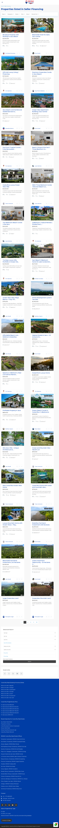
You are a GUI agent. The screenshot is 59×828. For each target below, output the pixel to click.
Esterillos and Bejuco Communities (41, 407)
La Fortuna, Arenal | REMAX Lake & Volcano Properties (13, 756)
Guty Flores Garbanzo (40, 90)
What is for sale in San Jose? (7, 697)
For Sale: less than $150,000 (7, 704)
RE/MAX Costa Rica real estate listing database (21, 815)
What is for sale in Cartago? (7, 687)
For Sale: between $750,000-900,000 (10, 712)
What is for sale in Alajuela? (7, 685)
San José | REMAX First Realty (8, 766)
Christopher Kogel (9, 616)
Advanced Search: (5, 815)
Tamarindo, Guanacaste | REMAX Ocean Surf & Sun (13, 739)
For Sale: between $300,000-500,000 (10, 708)
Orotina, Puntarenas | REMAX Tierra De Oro (11, 776)
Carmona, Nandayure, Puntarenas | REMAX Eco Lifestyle (14, 778)
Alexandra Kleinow (9, 128)
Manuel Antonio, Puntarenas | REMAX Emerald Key (13, 759)
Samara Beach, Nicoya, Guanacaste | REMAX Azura (13, 773)
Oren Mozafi (37, 53)
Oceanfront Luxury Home (41, 373)
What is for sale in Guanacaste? (8, 689)
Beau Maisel (37, 428)
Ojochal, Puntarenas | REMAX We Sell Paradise (12, 749)
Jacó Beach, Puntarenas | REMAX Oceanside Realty (13, 741)
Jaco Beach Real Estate (6, 722)
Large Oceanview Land (10, 598)
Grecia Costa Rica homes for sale (8, 730)
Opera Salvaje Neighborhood (38, 219)
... (36, 43)
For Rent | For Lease (6, 813)
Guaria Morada (36, 256)
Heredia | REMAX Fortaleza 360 (8, 764)
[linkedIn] (13, 673)
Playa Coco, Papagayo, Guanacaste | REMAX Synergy (13, 751)
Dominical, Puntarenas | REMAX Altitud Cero (11, 788)
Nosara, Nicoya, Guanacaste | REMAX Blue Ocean (12, 771)
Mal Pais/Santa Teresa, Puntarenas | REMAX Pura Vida (13, 746)
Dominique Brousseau (10, 53)
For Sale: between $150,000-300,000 (9, 706)
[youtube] (17, 673)
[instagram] (21, 673)
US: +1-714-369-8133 (7, 796)
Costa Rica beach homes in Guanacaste (10, 726)
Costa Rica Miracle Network (7, 732)
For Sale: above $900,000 (7, 714)
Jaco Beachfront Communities (10, 31)
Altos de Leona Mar (8, 293)
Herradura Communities (9, 369)
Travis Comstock (9, 203)
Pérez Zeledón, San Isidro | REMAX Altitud (11, 781)
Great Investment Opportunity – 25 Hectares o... (41, 562)
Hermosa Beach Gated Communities (12, 68)
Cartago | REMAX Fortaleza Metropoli (10, 783)
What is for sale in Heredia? (7, 691)
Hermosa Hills (6, 69)
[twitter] (9, 673)
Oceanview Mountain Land (41, 598)
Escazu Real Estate (5, 728)
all (33, 31)
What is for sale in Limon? (7, 693)
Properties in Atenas (5, 724)
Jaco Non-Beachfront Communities (41, 68)
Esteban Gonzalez (39, 278)
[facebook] (5, 673)
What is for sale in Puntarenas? (8, 695)
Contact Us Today (6, 820)
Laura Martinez (38, 165)
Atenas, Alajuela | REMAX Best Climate (10, 744)
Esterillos (7, 331)
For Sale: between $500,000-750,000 (10, 710)
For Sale (3, 811)
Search (29, 661)
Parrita (10, 331)
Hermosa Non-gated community (40, 369)
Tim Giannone (8, 90)
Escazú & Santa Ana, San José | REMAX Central (12, 754)
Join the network (7, 800)
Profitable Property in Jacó (12, 410)
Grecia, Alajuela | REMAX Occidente (9, 769)
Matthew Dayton (38, 316)
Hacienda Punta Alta (37, 443)
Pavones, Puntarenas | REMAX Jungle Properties (12, 761)
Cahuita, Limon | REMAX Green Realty (10, 786)
